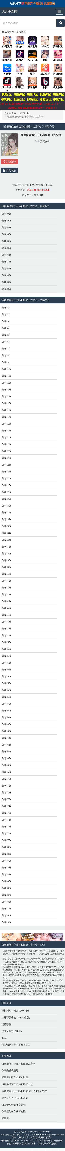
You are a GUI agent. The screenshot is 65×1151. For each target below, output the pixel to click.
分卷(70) (6, 778)
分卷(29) (6, 498)
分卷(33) (6, 526)
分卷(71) (6, 785)
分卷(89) (6, 227)
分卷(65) (6, 744)
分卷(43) (6, 594)
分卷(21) (6, 444)
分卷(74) (6, 806)
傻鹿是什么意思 (10, 1070)
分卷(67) (6, 758)
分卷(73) (6, 799)
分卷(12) (6, 382)
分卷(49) (6, 635)
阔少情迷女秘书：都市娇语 (16, 1044)
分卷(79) (6, 840)
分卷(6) (5, 341)
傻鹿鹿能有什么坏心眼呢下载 (17, 1084)
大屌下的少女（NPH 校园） (16, 1017)
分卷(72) (6, 792)
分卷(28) (6, 492)
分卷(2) (5, 314)
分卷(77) (6, 826)
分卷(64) (6, 737)
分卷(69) (6, 772)
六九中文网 (10, 113)
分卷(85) (6, 254)
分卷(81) (6, 282)
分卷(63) (6, 731)
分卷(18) (6, 423)
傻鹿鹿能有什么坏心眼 (14, 1111)
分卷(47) (6, 621)
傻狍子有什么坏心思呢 (14, 1104)
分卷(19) (6, 430)
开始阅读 (9, 161)
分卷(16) (6, 410)
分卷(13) (6, 389)
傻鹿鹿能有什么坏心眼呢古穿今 (18, 1063)
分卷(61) (6, 717)
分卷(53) (6, 662)
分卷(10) (6, 369)
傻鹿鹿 (5, 1118)
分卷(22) (6, 451)
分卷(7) (5, 348)
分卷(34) (6, 533)
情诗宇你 (6, 1024)
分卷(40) (6, 574)
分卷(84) (6, 261)
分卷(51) (6, 649)
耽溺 (4, 1038)
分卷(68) (6, 765)
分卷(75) (6, 813)
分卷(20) (6, 437)
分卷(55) (6, 676)
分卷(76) (6, 819)
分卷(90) (6, 220)
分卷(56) (6, 683)
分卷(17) (6, 417)
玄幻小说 (25, 113)
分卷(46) (6, 615)
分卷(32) (6, 519)
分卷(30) (6, 505)
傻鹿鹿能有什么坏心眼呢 (15, 1077)
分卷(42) (6, 587)
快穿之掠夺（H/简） (12, 1031)
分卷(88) (6, 234)
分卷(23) (6, 458)
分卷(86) (6, 248)
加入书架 (9, 170)
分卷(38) (6, 560)
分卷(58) (6, 697)
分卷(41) (6, 580)
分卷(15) (6, 403)
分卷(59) (6, 703)
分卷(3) (5, 321)
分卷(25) (6, 471)
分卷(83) (6, 268)
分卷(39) (6, 567)
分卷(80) (6, 288)
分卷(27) (6, 485)
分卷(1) (5, 307)
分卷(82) (6, 275)
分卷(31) (6, 512)
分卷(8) (5, 355)
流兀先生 (45, 141)
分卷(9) (5, 362)
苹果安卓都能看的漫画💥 (39, 3)
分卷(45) (6, 608)
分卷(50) (6, 642)
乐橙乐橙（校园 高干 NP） (16, 1010)
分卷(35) (6, 539)
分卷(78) (6, 833)
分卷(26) (6, 478)
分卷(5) (5, 335)
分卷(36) (6, 546)
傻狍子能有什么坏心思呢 (15, 1097)
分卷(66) (6, 751)
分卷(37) (6, 553)
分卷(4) (5, 328)
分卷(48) (6, 628)
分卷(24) (6, 464)
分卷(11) (6, 376)
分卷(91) (38, 195)
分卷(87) (6, 241)
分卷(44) (6, 601)
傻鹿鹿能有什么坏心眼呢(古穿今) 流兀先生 (24, 1091)
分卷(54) (6, 669)
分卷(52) (6, 656)
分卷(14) (6, 396)
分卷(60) (6, 710)
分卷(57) (6, 690)
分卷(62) (6, 724)
